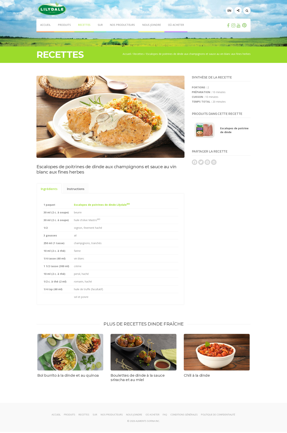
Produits (64, 26)
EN (229, 12)
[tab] (49, 189)
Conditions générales (184, 415)
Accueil (45, 26)
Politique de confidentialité (219, 415)
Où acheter (176, 26)
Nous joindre (152, 26)
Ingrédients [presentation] (49, 190)
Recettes (84, 26)
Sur (100, 26)
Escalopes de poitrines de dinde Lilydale (102, 205)
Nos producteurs (122, 26)
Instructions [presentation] (75, 190)
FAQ (165, 415)
